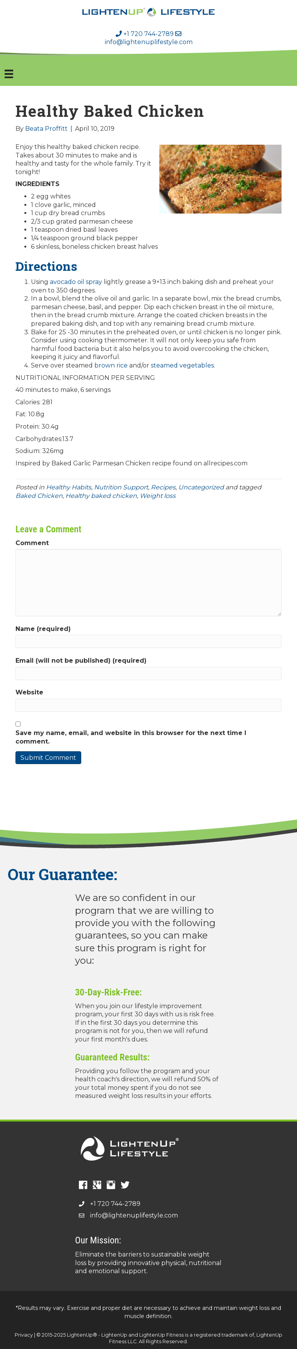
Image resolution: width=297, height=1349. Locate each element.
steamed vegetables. (183, 365)
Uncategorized (201, 487)
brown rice (111, 365)
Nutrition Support (121, 487)
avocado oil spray (76, 282)
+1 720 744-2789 (145, 34)
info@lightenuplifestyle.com (149, 38)
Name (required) (43, 629)
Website (29, 692)
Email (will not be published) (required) (81, 660)
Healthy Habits (68, 487)
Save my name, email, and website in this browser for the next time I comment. (130, 737)
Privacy (24, 1335)
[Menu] (9, 74)
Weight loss (158, 495)
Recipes (163, 487)
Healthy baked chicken (101, 495)
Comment (32, 543)
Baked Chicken (39, 495)
